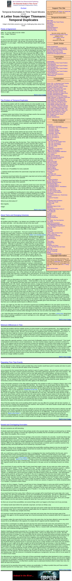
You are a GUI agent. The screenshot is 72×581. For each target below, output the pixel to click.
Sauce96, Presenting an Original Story (57, 93)
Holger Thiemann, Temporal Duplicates (57, 105)
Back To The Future (52, 134)
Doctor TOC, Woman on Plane (55, 84)
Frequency (50, 160)
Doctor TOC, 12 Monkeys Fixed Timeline (58, 83)
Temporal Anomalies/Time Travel (59, 34)
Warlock (49, 204)
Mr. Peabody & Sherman (53, 235)
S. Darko (49, 172)
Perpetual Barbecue (52, 27)
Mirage (49, 252)
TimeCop (49, 228)
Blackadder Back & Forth (54, 206)
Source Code (50, 203)
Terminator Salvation (53, 130)
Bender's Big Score (52, 181)
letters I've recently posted (38, 235)
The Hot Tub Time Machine (54, 192)
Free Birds (50, 231)
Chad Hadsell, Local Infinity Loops (56, 98)
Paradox (49, 244)
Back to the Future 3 (22, 459)
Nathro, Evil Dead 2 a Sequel (55, 87)
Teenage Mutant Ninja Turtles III (55, 209)
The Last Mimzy (51, 188)
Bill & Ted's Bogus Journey (54, 158)
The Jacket (50, 221)
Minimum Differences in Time (55, 51)
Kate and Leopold (52, 162)
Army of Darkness (52, 153)
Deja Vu (49, 176)
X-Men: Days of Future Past (54, 233)
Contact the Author (52, 30)
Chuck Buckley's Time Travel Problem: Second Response (57, 66)
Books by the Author (52, 268)
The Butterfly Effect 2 (53, 185)
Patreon (60, 11)
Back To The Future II (53, 136)
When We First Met (52, 249)
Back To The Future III (53, 137)
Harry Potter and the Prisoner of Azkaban (54, 174)
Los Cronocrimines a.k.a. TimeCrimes (57, 195)
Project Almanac (51, 238)
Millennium (50, 139)
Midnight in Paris (51, 216)
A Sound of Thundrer (52, 197)
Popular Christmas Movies (54, 182)
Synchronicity (50, 242)
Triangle (49, 214)
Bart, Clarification (51, 115)
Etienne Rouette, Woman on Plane (56, 111)
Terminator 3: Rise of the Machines (57, 127)
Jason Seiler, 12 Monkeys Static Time (57, 108)
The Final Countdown (53, 169)
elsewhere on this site (30, 389)
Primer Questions (52, 179)
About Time (50, 230)
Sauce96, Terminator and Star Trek (56, 91)
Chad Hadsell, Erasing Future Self (56, 104)
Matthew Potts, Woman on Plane (56, 112)
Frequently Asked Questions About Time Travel (54, 201)
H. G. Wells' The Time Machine (55, 220)
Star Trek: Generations (54, 143)
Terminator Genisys (53, 132)
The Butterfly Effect (52, 183)
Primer (49, 178)
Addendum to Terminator (54, 126)
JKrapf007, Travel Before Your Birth (56, 89)
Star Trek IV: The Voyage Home (56, 141)
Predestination (51, 237)
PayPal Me (67, 11)
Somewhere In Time (52, 164)
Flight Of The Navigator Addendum (56, 151)
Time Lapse (50, 241)
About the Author (51, 29)
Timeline (49, 196)
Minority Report (51, 167)
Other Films (50, 26)
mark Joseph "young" (58, 37)
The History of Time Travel (54, 254)
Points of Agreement (52, 46)
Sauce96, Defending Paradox (55, 94)
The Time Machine (52, 165)
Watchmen (50, 207)
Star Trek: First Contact (54, 144)
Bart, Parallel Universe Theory (55, 114)
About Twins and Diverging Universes (57, 49)
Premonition (50, 193)
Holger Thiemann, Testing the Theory (57, 101)
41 (47, 240)
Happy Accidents (51, 168)
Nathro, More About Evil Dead (55, 90)
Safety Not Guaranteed (53, 223)
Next (48, 199)
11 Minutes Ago (51, 210)
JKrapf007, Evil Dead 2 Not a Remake (57, 86)
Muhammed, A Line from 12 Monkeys (57, 96)
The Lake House (51, 189)
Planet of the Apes (52, 161)
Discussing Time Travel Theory (55, 22)
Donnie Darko (51, 171)
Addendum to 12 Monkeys (55, 148)
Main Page (50, 20)
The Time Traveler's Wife (53, 190)
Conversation (50, 25)
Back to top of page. (40, 95)
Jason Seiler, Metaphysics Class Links (57, 110)
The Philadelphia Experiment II (56, 226)
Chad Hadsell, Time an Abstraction (56, 100)
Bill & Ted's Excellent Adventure (55, 157)
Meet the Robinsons (52, 217)
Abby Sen (49, 248)
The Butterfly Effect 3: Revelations (56, 186)
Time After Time (51, 227)
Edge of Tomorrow (52, 234)
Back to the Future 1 (14, 413)
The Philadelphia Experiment (55, 224)
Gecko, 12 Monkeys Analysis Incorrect (57, 107)
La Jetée (49, 213)
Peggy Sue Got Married (53, 155)
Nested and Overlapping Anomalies (56, 53)
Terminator (50, 125)
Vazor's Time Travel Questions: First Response (55, 74)
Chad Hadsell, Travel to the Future (56, 103)
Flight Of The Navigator (53, 150)
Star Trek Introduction (53, 140)
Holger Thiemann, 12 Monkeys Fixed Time (58, 97)
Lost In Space (51, 154)
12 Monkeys (50, 147)
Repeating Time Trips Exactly (55, 52)
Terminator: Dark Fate (54, 133)
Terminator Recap (52, 129)
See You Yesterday (52, 251)
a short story (59, 313)
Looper (49, 218)
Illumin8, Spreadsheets (53, 117)
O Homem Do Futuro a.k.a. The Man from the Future (56, 246)
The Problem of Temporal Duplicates (57, 48)
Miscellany (50, 23)
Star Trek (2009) (52, 146)
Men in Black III (51, 211)
